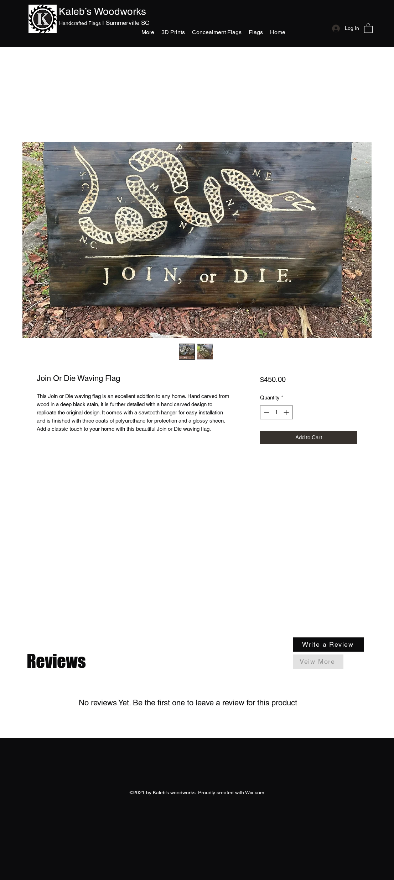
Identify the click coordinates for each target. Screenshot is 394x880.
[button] (255, 32)
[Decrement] (266, 412)
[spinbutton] (276, 412)
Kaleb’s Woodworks (102, 11)
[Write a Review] (328, 644)
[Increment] (287, 412)
